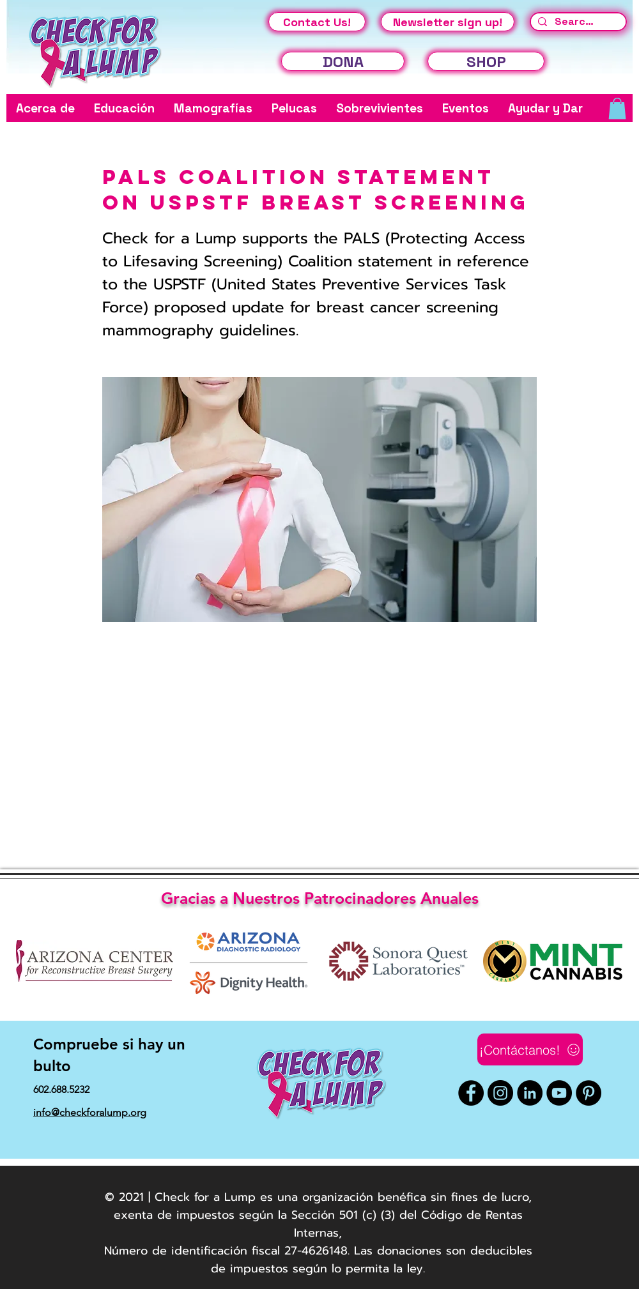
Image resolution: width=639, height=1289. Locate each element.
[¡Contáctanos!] (530, 1049)
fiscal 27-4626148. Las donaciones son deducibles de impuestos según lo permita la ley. (371, 1260)
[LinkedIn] (530, 1093)
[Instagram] (500, 1093)
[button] (45, 108)
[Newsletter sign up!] (447, 21)
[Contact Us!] (317, 21)
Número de (135, 1251)
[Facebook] (471, 1093)
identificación (209, 1251)
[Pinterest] (588, 1093)
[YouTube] (559, 1093)
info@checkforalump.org (89, 1112)
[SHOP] (485, 61)
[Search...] (577, 22)
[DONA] (342, 61)
